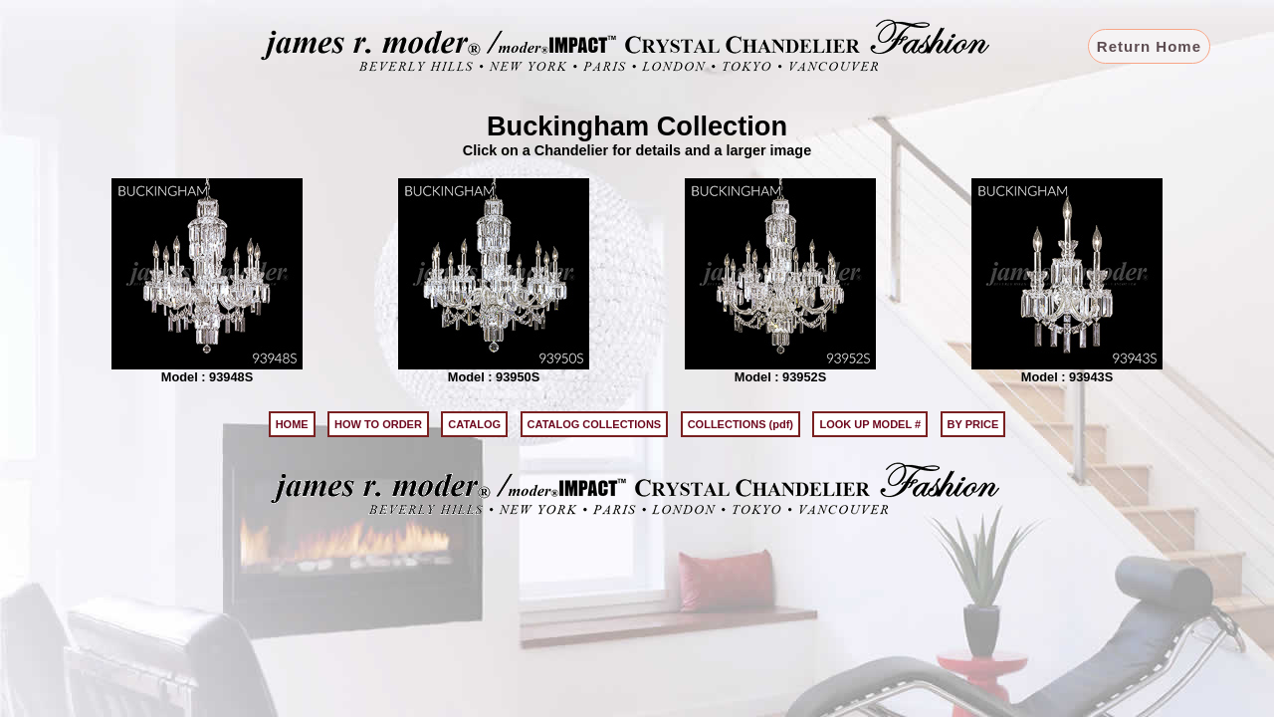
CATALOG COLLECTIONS (595, 424)
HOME (292, 424)
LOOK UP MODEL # (870, 424)
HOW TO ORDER (378, 424)
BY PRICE (973, 424)
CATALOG (474, 424)
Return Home (1149, 46)
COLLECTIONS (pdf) (740, 424)
